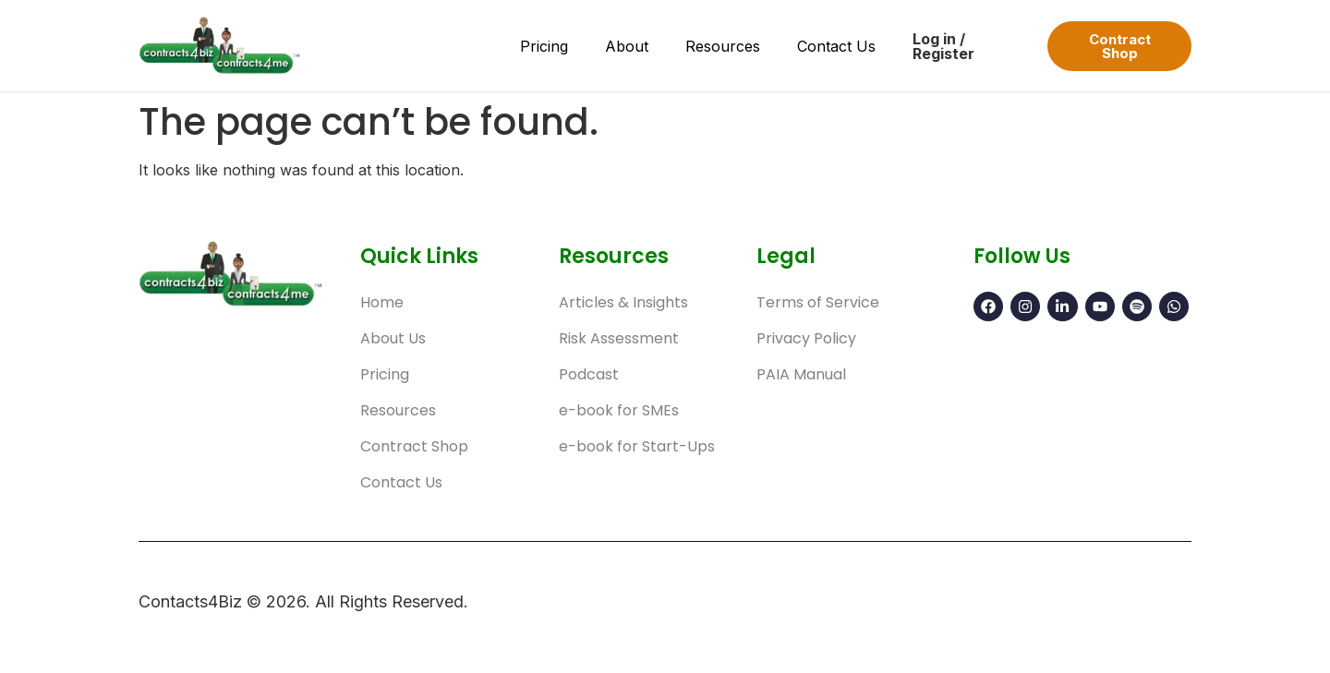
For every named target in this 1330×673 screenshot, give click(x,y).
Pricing (544, 46)
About (626, 46)
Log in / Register (943, 46)
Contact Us (836, 46)
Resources (722, 46)
